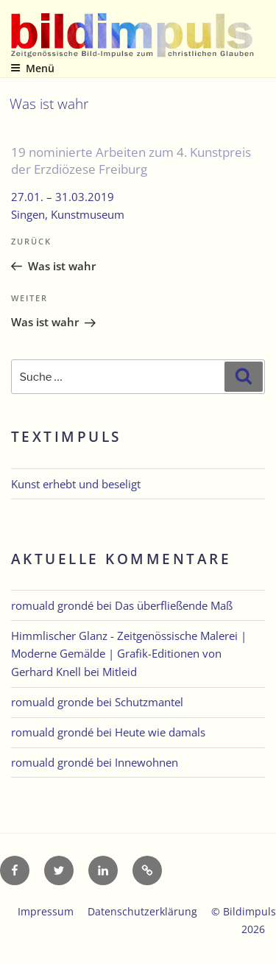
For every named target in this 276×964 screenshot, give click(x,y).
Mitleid (119, 671)
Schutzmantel (149, 701)
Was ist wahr (49, 103)
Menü (32, 68)
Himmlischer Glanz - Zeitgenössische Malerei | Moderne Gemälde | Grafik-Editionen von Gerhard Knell (129, 654)
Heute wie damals (160, 732)
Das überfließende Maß (174, 605)
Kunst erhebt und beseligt (76, 483)
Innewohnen (146, 762)
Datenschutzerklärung (142, 911)
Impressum (46, 911)
